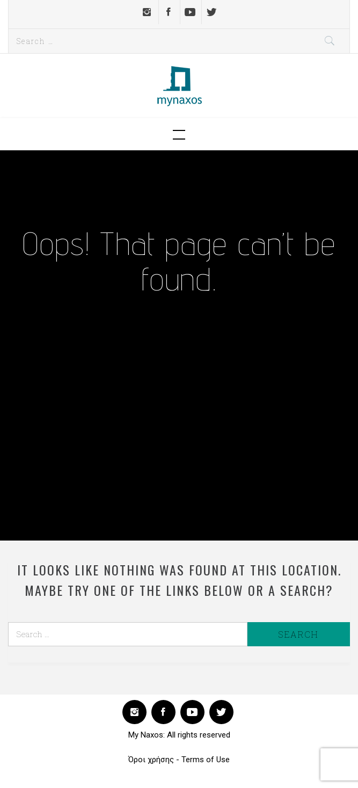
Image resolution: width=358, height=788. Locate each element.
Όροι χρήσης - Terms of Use (179, 759)
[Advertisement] (179, 406)
